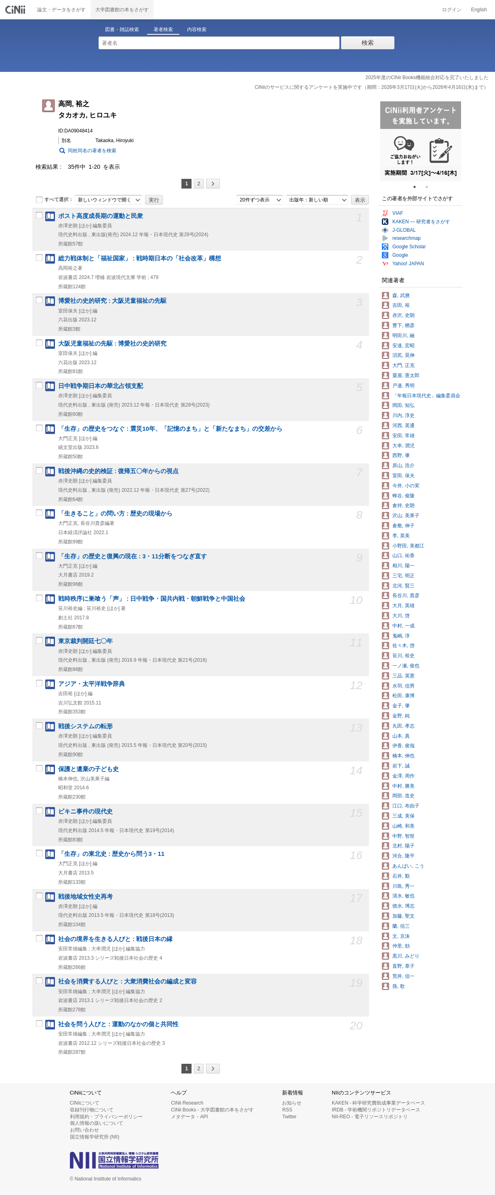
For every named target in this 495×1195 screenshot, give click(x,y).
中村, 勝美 (403, 786)
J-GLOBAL (404, 230)
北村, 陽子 (403, 846)
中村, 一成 (403, 626)
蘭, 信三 (401, 926)
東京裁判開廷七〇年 (85, 641)
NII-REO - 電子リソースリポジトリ (370, 1117)
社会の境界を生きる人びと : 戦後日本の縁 (115, 939)
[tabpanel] (420, 141)
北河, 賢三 (403, 586)
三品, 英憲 (403, 676)
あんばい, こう (408, 866)
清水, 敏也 (403, 896)
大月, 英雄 (403, 605)
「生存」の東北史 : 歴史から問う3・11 (111, 854)
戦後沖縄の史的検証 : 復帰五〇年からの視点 (118, 471)
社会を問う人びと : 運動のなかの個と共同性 (118, 1024)
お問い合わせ (84, 1130)
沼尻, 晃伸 (403, 355)
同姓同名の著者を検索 (92, 150)
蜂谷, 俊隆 (403, 496)
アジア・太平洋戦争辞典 (91, 684)
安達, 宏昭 (403, 345)
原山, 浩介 (403, 465)
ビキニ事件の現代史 (85, 811)
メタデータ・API (189, 1117)
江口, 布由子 (405, 806)
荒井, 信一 (403, 976)
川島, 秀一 (403, 886)
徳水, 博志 (403, 906)
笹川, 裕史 (403, 655)
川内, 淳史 (403, 415)
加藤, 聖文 (403, 916)
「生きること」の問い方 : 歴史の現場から (115, 513)
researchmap (406, 238)
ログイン (451, 10)
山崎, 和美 (403, 826)
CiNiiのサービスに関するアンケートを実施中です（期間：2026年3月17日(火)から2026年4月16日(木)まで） (372, 87)
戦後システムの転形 (85, 726)
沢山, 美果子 (405, 515)
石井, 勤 (401, 876)
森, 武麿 (401, 295)
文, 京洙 (401, 936)
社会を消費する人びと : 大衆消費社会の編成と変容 (127, 981)
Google (400, 255)
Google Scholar (409, 246)
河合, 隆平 (403, 856)
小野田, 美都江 (408, 546)
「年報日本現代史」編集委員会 (426, 395)
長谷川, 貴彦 (405, 595)
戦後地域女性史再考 (85, 896)
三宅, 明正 (403, 576)
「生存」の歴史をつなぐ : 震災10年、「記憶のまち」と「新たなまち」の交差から (170, 429)
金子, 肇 (401, 706)
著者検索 (163, 29)
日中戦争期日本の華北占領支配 (100, 386)
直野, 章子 (403, 966)
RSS (287, 1110)
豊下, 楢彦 (403, 325)
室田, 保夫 (403, 475)
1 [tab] (418, 187)
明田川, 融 (403, 335)
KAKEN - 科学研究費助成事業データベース (378, 1103)
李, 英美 (401, 536)
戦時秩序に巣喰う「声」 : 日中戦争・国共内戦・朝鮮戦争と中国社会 (151, 598)
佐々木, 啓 (403, 645)
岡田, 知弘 (403, 405)
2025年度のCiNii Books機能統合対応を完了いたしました (427, 77)
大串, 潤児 (403, 446)
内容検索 (196, 29)
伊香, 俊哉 (403, 745)
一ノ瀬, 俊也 (405, 666)
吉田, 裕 (401, 305)
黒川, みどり (405, 956)
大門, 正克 (403, 365)
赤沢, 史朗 (403, 315)
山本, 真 (401, 736)
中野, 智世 (403, 836)
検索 (368, 42)
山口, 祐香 (403, 555)
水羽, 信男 (403, 686)
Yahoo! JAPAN (408, 263)
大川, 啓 (401, 615)
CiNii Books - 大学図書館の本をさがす (212, 1110)
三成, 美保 (403, 816)
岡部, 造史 (403, 796)
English (479, 10)
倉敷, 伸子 (403, 525)
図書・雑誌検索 (122, 29)
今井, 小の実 (405, 485)
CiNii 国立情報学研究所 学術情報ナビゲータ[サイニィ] (16, 9)
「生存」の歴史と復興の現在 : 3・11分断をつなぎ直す (132, 556)
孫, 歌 (398, 986)
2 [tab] (430, 187)
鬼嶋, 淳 (401, 636)
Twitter (289, 1117)
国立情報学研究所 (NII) (95, 1137)
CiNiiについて (84, 1103)
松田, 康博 (403, 695)
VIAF (397, 213)
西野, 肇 (401, 455)
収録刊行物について (92, 1110)
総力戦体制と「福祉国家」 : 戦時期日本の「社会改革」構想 (139, 258)
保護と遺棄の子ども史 (88, 769)
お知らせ (291, 1103)
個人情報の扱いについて (96, 1123)
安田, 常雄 (403, 435)
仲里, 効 (401, 946)
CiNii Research (187, 1103)
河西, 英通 (403, 425)
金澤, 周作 (403, 776)
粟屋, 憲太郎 (405, 375)
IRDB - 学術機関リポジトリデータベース (376, 1110)
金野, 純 (401, 716)
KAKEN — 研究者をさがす (421, 221)
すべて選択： (55, 199)
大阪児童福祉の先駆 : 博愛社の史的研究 (112, 343)
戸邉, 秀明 (403, 385)
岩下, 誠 (401, 766)
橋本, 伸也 (403, 756)
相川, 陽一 (403, 565)
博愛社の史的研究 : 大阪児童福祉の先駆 (112, 301)
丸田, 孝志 (403, 726)
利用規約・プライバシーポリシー (106, 1117)
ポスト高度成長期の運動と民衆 (100, 216)
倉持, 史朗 (403, 505)
